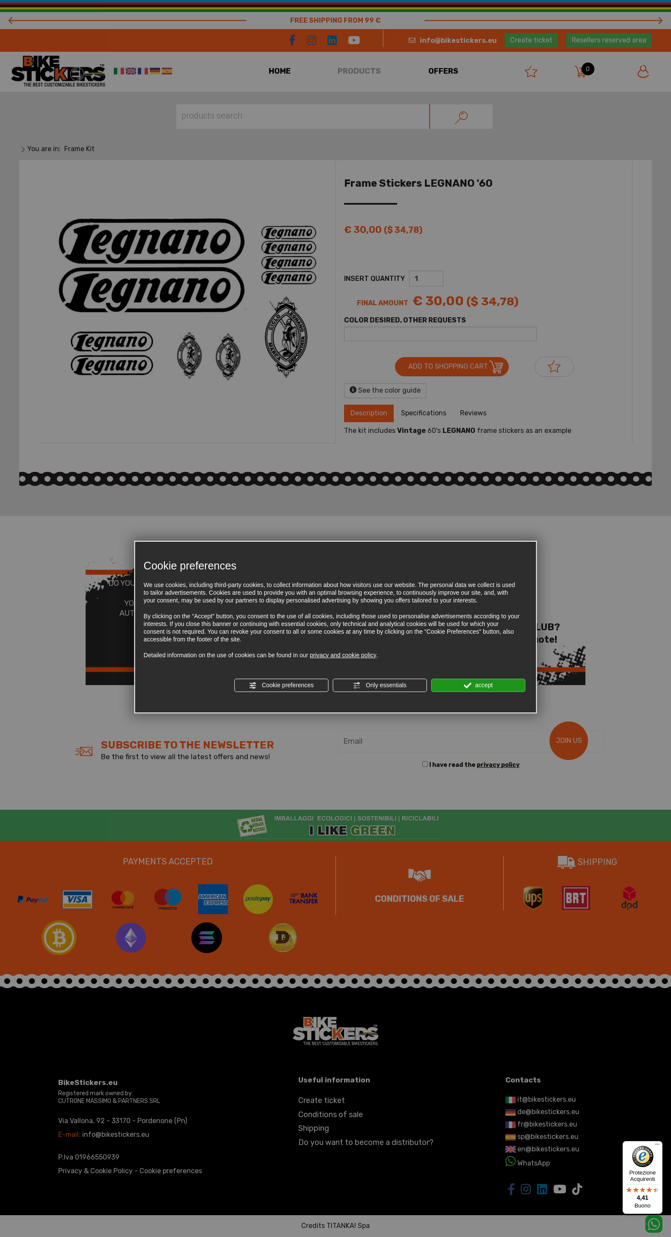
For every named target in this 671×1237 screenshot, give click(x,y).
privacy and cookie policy (343, 655)
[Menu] (657, 1146)
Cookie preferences (281, 685)
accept (478, 685)
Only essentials (380, 685)
